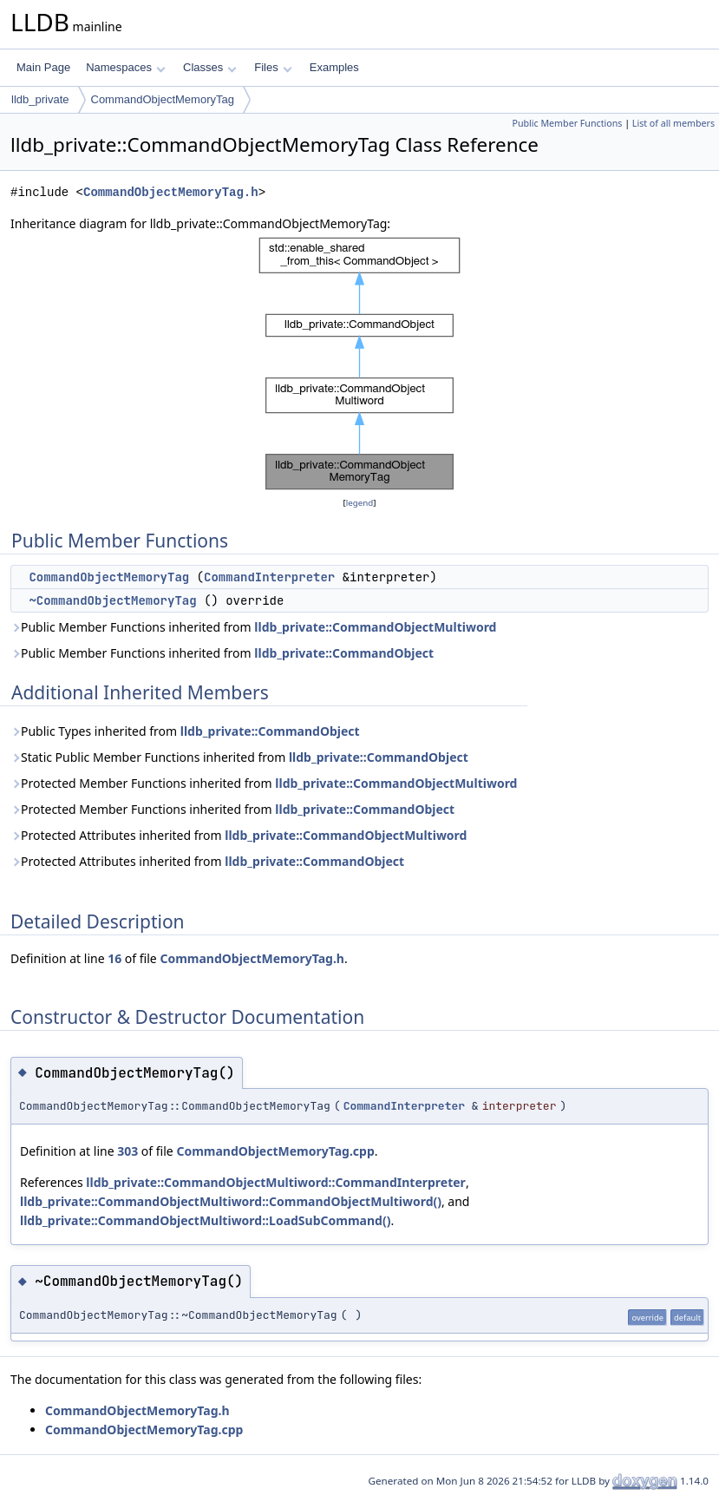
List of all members (673, 123)
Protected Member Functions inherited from (263, 783)
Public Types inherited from (185, 731)
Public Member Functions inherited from (253, 627)
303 (127, 1151)
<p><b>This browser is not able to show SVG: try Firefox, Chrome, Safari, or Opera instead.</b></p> (360, 363)
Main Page (43, 67)
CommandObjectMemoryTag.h (170, 192)
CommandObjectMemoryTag (162, 99)
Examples (334, 67)
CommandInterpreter (269, 577)
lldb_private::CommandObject (344, 653)
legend (360, 502)
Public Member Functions (567, 123)
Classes (210, 67)
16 (114, 958)
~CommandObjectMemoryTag (112, 600)
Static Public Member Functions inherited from (239, 757)
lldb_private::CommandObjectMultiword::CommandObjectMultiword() (230, 1201)
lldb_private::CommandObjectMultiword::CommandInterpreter (276, 1182)
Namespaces (125, 67)
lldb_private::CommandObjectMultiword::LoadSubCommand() (205, 1220)
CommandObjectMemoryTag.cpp (275, 1151)
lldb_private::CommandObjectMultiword (375, 627)
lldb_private (40, 99)
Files (272, 67)
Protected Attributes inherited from (238, 835)
